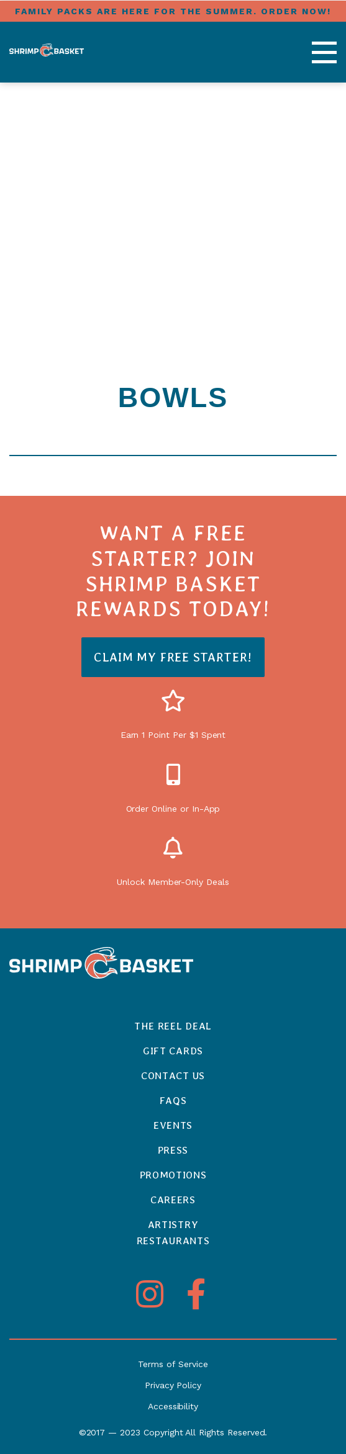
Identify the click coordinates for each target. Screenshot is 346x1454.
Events (173, 1125)
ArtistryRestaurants (173, 1233)
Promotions (173, 1175)
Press (173, 1150)
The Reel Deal (173, 1026)
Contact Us (173, 1076)
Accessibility (173, 1406)
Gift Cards (173, 1051)
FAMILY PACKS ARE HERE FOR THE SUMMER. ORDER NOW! (173, 11)
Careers (173, 1200)
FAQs (173, 1100)
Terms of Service (172, 1364)
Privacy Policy (173, 1385)
